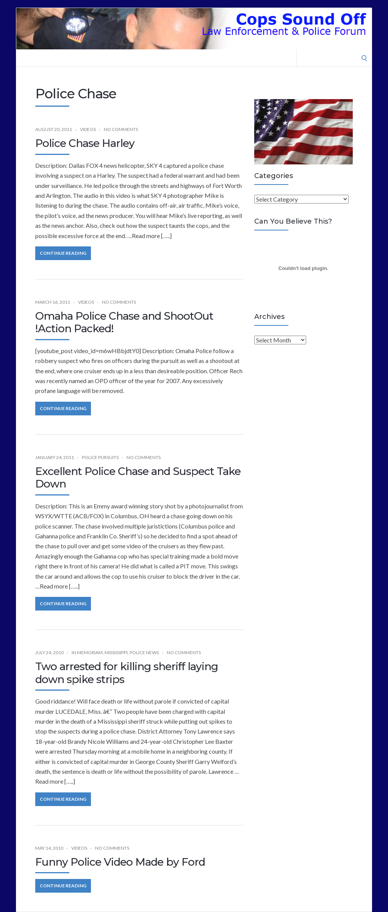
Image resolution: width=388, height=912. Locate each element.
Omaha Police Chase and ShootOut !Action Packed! (124, 322)
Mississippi (116, 652)
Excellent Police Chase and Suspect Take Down (138, 478)
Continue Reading (63, 253)
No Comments (121, 129)
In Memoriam (87, 652)
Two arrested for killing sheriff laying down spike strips (126, 673)
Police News (144, 652)
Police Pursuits (100, 457)
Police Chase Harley (85, 143)
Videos (88, 129)
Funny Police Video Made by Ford (120, 861)
